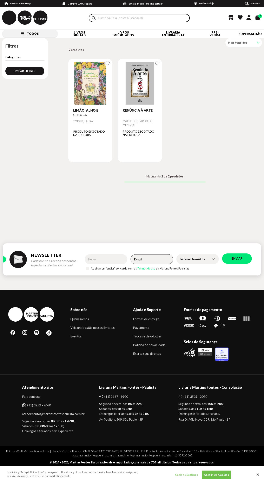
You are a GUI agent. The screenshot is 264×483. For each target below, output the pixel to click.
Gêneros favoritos (192, 259)
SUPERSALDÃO (250, 34)
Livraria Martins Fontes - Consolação (210, 387)
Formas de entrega (146, 319)
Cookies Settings (186, 476)
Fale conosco (31, 396)
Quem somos (79, 319)
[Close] (258, 476)
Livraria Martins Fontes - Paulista (128, 387)
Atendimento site (37, 387)
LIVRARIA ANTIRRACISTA (173, 33)
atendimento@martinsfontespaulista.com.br (49, 414)
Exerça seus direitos (147, 353)
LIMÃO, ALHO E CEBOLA (85, 112)
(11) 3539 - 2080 (195, 396)
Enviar (237, 258)
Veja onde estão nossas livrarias (92, 327)
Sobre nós (78, 309)
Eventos (76, 336)
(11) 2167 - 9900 (116, 396)
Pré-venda (215, 33)
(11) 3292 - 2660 (39, 405)
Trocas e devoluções (147, 336)
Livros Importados (123, 33)
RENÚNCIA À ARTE (138, 110)
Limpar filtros (24, 71)
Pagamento (141, 327)
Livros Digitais (79, 33)
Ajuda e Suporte (147, 309)
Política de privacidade (149, 345)
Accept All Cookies (216, 476)
